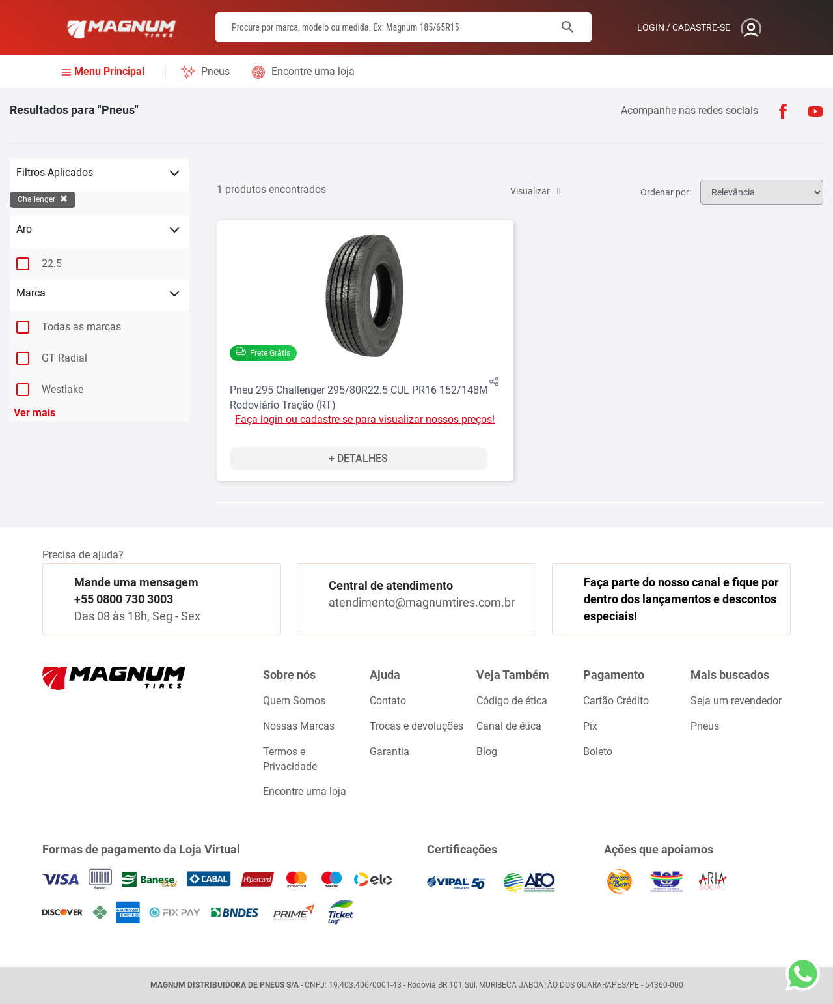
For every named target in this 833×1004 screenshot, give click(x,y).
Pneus (215, 71)
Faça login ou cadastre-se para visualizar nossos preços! (365, 419)
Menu (109, 72)
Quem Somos (294, 701)
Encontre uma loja (313, 71)
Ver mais (34, 413)
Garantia (389, 751)
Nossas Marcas (299, 726)
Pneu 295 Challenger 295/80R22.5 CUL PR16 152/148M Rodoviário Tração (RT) (359, 397)
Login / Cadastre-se (683, 27)
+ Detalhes (358, 458)
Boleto (597, 751)
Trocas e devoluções (416, 726)
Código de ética (511, 701)
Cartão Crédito (616, 701)
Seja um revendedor (736, 701)
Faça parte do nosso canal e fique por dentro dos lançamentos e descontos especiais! (681, 598)
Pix (590, 726)
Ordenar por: (658, 192)
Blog (486, 751)
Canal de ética (508, 726)
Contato (388, 701)
